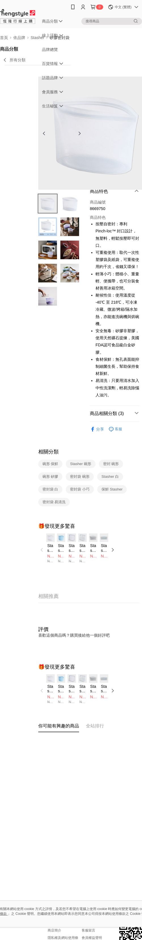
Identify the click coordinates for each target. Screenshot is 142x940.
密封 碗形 (111, 464)
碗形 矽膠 (50, 476)
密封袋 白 (50, 489)
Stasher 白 (110, 476)
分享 (97, 429)
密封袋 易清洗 (54, 502)
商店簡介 (54, 930)
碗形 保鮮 (50, 464)
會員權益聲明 (92, 938)
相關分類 (48, 452)
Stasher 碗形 (80, 464)
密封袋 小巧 (80, 489)
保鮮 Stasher (111, 489)
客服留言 (88, 930)
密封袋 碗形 (80, 476)
